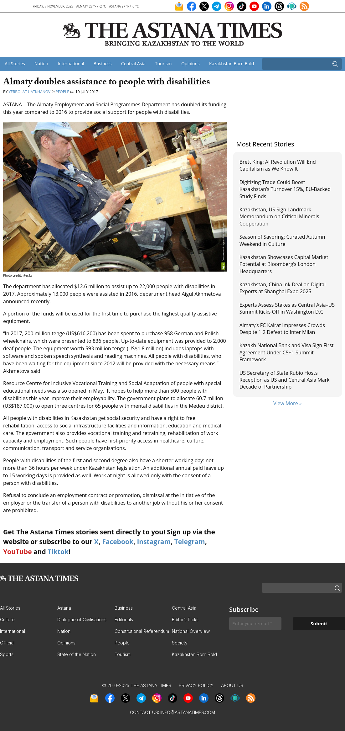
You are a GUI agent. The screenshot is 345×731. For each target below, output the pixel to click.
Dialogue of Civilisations (81, 619)
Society (180, 642)
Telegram (189, 541)
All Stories (15, 63)
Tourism (163, 63)
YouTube (17, 551)
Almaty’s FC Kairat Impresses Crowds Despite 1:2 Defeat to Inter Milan (282, 329)
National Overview (191, 631)
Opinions (190, 63)
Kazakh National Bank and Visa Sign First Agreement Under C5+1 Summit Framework (286, 352)
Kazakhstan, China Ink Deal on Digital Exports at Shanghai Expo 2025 (282, 288)
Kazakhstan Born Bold (231, 63)
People (62, 91)
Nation (41, 63)
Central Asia (133, 63)
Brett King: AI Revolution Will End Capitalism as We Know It (277, 165)
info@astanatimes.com (187, 712)
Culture (7, 619)
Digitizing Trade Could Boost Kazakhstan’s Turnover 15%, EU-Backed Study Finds (285, 189)
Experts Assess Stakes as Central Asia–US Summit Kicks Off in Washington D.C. (287, 308)
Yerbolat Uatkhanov (30, 91)
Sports (6, 654)
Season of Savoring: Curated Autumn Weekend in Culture (282, 240)
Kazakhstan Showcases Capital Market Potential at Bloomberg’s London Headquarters (283, 264)
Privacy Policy (196, 685)
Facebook (117, 541)
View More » (287, 403)
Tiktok (58, 551)
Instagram (154, 541)
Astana (64, 608)
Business (103, 63)
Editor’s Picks (185, 619)
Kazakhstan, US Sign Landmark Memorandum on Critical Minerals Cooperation (279, 216)
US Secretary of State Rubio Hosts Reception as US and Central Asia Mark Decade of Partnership (284, 379)
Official (7, 642)
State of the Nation (76, 654)
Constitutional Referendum (142, 631)
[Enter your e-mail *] (255, 623)
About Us (232, 685)
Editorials (124, 619)
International (71, 63)
